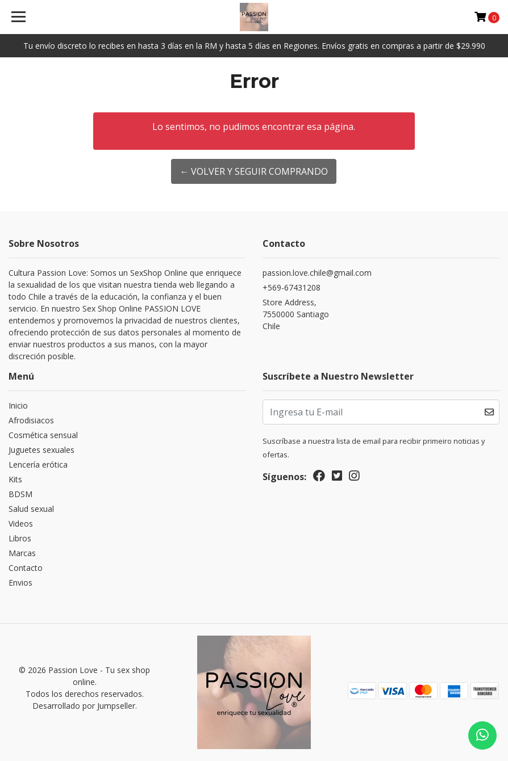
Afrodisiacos (31, 420)
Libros (20, 538)
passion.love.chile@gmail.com (317, 272)
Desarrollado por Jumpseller (83, 705)
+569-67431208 (291, 287)
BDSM (20, 494)
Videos (21, 523)
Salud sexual (31, 508)
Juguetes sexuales (41, 449)
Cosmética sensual (43, 435)
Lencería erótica (38, 464)
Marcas (22, 553)
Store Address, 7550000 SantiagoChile (296, 314)
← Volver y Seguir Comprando (254, 171)
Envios (20, 582)
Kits (15, 479)
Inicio (18, 405)
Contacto (26, 567)
